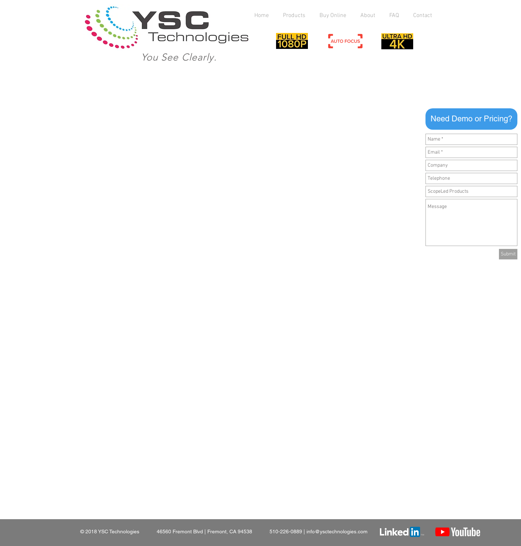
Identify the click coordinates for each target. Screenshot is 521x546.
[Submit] (508, 254)
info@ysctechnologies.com (337, 531)
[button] (471, 119)
